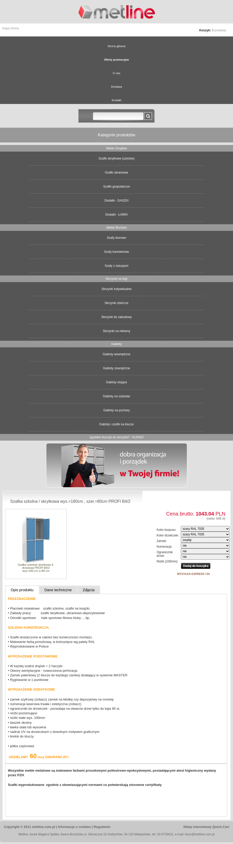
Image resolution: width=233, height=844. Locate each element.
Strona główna (116, 46)
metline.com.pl (43, 827)
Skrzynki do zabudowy (116, 317)
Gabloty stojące (116, 382)
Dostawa (116, 86)
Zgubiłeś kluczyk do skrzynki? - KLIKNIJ (116, 437)
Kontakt (116, 100)
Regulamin (101, 827)
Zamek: (162, 541)
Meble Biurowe (116, 227)
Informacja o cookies (74, 827)
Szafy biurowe (116, 238)
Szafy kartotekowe (116, 252)
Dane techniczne (58, 590)
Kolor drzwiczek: (168, 535)
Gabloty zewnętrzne (116, 368)
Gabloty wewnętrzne (116, 354)
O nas (116, 73)
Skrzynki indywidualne (116, 289)
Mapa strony (10, 28)
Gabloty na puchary (116, 410)
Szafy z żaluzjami (116, 266)
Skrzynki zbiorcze (116, 303)
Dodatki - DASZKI (116, 200)
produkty (219, 30)
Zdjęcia (88, 590)
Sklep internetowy (206, 827)
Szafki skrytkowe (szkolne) (116, 158)
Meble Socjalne (116, 148)
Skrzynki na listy (116, 279)
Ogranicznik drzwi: (165, 554)
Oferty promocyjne (116, 59)
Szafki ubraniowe (116, 172)
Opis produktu (22, 590)
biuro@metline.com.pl (199, 834)
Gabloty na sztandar (116, 396)
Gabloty (116, 344)
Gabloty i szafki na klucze (116, 424)
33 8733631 (165, 834)
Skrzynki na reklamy (116, 331)
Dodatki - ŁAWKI (116, 214)
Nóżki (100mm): (167, 561)
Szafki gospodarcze (116, 186)
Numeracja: (164, 546)
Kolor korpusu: (166, 530)
